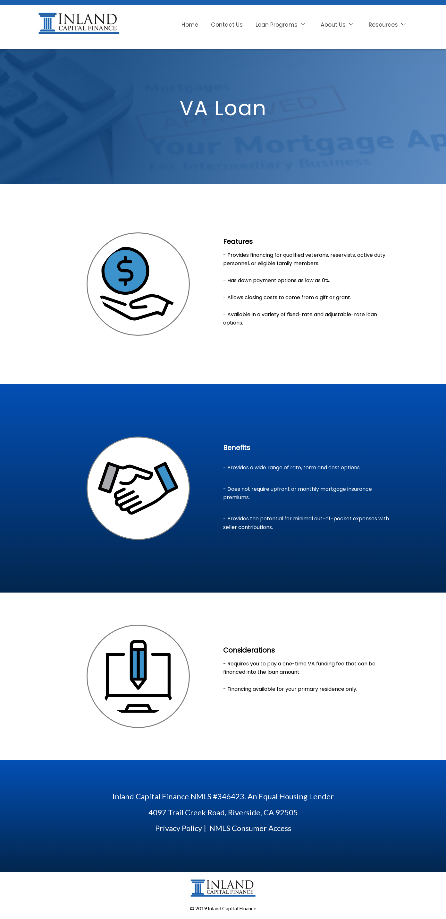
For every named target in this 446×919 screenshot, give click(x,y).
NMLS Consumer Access (250, 828)
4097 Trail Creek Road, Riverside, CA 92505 (223, 812)
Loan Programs (281, 25)
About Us (337, 25)
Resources (388, 25)
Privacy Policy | (180, 828)
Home (189, 25)
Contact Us (227, 25)
